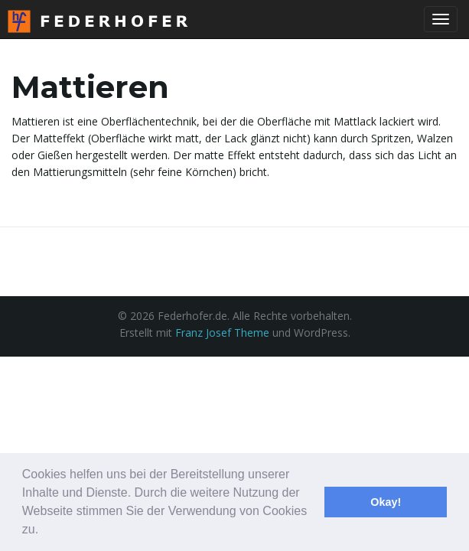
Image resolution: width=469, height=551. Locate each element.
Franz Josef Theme (222, 332)
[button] (44, 531)
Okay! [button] (385, 502)
